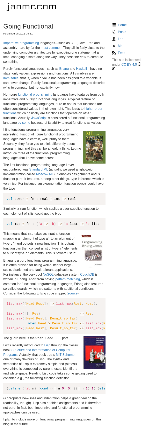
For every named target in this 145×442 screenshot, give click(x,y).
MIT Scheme (65, 354)
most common (51, 47)
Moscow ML (44, 174)
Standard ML (38, 169)
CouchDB (87, 274)
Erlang (64, 68)
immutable (11, 78)
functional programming (35, 94)
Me (117, 46)
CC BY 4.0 (129, 64)
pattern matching (67, 279)
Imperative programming (21, 43)
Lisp (47, 345)
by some (24, 122)
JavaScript (39, 118)
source (73, 293)
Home (119, 25)
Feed (118, 53)
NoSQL (48, 274)
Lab (117, 39)
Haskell (81, 68)
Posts (119, 32)
